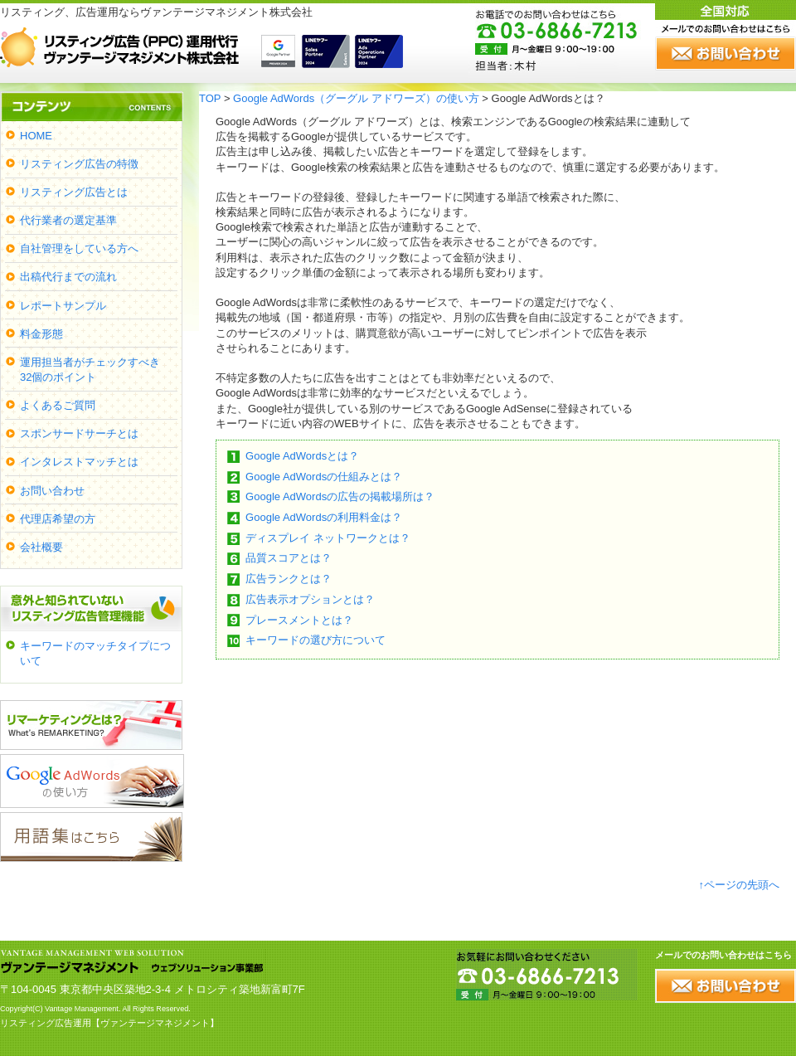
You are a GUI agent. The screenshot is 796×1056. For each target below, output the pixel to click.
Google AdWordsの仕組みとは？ (323, 476)
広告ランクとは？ (288, 578)
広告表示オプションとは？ (310, 599)
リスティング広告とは (74, 192)
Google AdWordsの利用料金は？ (323, 517)
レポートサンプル (63, 305)
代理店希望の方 (57, 519)
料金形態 (41, 334)
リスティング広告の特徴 (79, 164)
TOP (210, 98)
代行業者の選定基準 (68, 220)
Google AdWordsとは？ (302, 456)
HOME (36, 135)
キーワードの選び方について (315, 640)
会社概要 (41, 547)
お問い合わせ (52, 490)
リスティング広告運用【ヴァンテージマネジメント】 (109, 1023)
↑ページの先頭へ (739, 884)
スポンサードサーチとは (79, 433)
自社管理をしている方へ (79, 248)
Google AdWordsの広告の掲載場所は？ (339, 496)
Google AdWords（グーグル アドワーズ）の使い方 (356, 98)
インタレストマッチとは (79, 461)
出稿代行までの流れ (68, 276)
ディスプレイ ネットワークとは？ (327, 538)
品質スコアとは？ (288, 558)
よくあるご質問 (57, 405)
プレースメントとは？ (299, 620)
